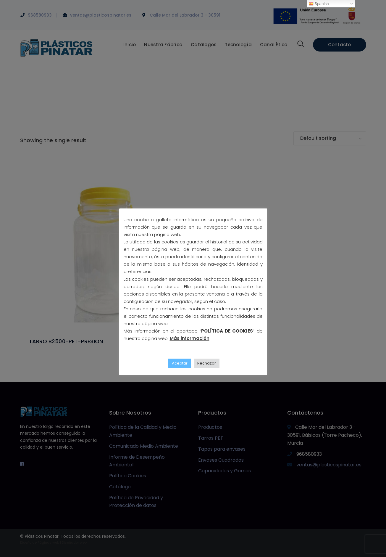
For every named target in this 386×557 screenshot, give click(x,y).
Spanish (319, 3)
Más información (189, 338)
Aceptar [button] (180, 363)
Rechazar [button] (206, 363)
